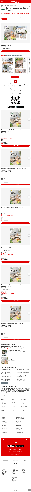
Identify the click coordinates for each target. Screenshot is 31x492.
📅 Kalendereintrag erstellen (6, 48)
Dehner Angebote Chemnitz (5, 380)
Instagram (23, 472)
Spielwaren (18, 425)
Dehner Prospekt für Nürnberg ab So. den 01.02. (12, 284)
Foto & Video (3, 425)
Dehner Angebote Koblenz (20, 379)
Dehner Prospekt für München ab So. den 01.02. (12, 129)
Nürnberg (13, 400)
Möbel (3, 55)
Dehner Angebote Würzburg (21, 375)
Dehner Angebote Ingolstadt (21, 376)
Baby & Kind (3, 417)
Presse (13, 479)
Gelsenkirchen (24, 402)
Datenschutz (14, 480)
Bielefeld (12, 406)
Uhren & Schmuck (19, 429)
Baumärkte (3, 418)
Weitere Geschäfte (19, 432)
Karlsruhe (23, 398)
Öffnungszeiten (4, 471)
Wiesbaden (23, 399)
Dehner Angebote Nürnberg (5, 375)
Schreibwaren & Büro (20, 421)
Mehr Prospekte (15, 77)
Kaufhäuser (3, 431)
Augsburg (23, 400)
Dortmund (3, 406)
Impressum (14, 482)
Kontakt (13, 473)
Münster (12, 410)
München (2, 400)
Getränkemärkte (4, 429)
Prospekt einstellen (15, 470)
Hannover (13, 398)
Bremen (2, 410)
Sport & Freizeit (19, 426)
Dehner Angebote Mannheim (6, 376)
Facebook (23, 470)
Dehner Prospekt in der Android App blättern (15, 451)
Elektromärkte (4, 424)
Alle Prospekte (26, 13)
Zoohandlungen (19, 431)
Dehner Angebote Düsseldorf (6, 373)
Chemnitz (23, 407)
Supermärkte (19, 428)
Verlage (13, 471)
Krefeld (22, 410)
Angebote (3, 473)
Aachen (22, 403)
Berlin (18, 2)
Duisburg (13, 402)
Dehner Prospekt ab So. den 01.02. (9, 44)
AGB (13, 481)
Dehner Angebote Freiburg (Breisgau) (22, 369)
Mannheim (13, 409)
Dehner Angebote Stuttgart (5, 372)
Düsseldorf (3, 407)
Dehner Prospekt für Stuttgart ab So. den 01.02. (12, 207)
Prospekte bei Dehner (5, 392)
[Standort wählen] (29, 2)
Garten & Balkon (8, 55)
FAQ (12, 472)
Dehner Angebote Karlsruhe (5, 377)
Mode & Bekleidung (20, 415)
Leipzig (12, 399)
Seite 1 (21, 359)
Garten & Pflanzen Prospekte (18, 13)
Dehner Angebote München (5, 369)
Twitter (23, 471)
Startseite (3, 470)
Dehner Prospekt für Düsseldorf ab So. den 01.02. (12, 246)
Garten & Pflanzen (4, 426)
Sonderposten (19, 424)
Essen (2, 409)
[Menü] (2, 2)
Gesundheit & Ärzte (4, 428)
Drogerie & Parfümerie (5, 422)
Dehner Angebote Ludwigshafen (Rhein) (23, 372)
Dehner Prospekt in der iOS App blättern (15, 453)
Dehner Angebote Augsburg (5, 379)
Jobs (13, 478)
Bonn (12, 407)
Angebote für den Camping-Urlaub (17, 55)
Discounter (3, 421)
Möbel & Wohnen (4, 432)
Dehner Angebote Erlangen (21, 380)
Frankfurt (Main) (4, 403)
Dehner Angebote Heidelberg (21, 373)
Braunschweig (24, 406)
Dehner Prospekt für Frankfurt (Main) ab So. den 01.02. (13, 168)
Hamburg (2, 399)
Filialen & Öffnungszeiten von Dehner (7, 13)
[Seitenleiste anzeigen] (29, 490)
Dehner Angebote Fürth (20, 377)
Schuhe (18, 422)
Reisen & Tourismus (20, 418)
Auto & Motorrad (4, 415)
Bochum (12, 403)
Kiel (22, 409)
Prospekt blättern (15, 51)
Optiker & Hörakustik (20, 417)
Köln (2, 402)
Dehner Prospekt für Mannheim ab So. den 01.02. (12, 323)
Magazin (3, 474)
